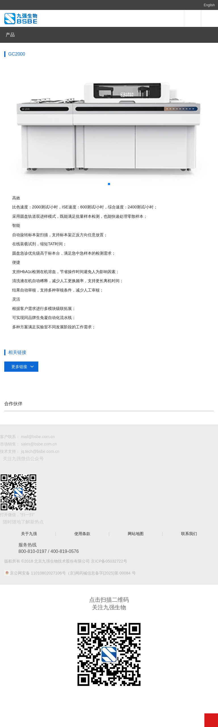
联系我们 (189, 533)
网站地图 (136, 533)
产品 (10, 34)
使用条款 (82, 533)
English (209, 5)
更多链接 (19, 366)
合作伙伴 (13, 403)
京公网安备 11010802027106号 (38, 573)
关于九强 (29, 533)
